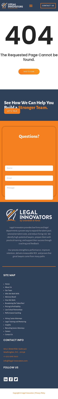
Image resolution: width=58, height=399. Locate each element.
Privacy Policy (40, 393)
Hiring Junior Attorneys (13, 318)
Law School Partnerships (13, 310)
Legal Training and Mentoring (15, 322)
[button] (30, 5)
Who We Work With (12, 294)
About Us (8, 287)
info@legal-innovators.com (15, 361)
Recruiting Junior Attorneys (14, 328)
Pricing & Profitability (13, 306)
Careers (7, 331)
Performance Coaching (13, 313)
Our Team (8, 290)
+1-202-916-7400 (10, 356)
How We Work (10, 300)
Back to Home (29, 71)
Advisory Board (10, 297)
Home (7, 284)
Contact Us (9, 334)
